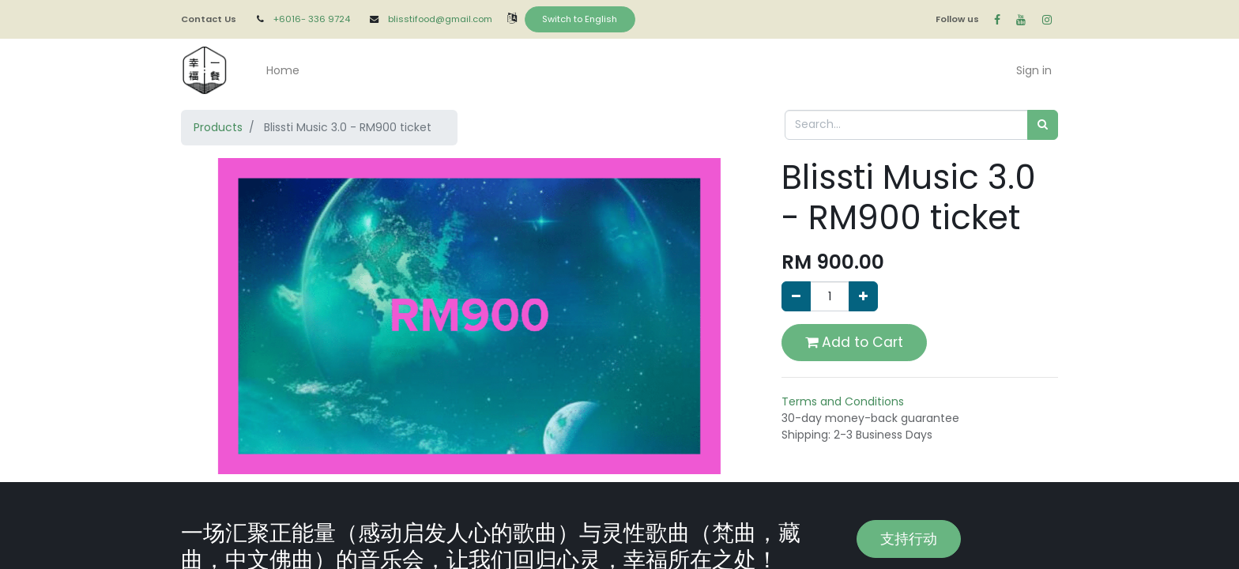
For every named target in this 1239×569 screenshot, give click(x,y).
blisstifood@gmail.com (440, 19)
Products (218, 127)
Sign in (1034, 70)
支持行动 (908, 538)
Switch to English (579, 19)
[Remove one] (796, 296)
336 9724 (330, 19)
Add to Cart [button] (854, 342)
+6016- (290, 19)
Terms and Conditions (842, 401)
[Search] (1042, 124)
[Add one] (863, 296)
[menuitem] (283, 70)
